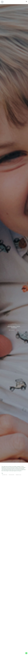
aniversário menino (11, 474)
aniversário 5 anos (4, 474)
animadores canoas (18, 474)
